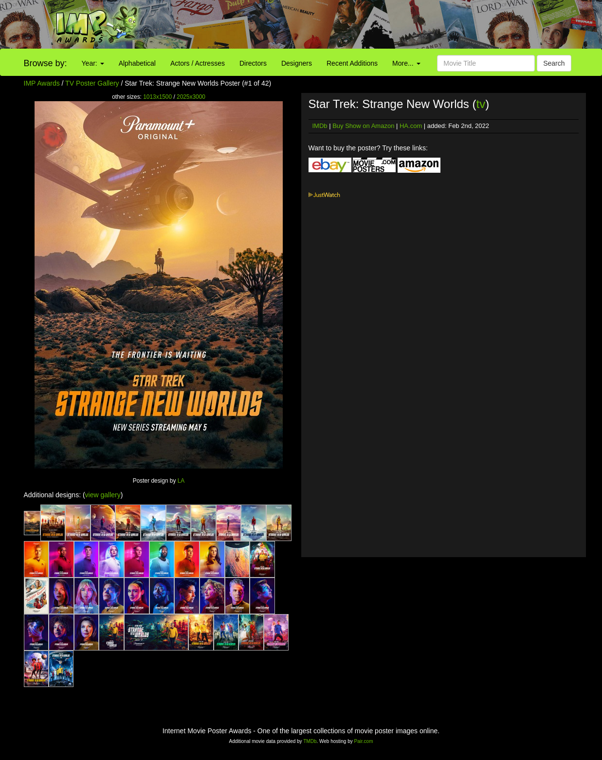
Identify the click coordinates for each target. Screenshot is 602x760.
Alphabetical (137, 63)
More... (406, 63)
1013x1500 (157, 96)
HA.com (411, 125)
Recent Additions (352, 63)
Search (554, 63)
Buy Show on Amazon (363, 125)
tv (481, 103)
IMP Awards (42, 83)
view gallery (103, 495)
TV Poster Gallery (92, 83)
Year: (93, 63)
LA (181, 480)
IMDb (320, 125)
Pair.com (363, 741)
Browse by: (45, 63)
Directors (253, 63)
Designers (296, 63)
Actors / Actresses (197, 63)
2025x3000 (191, 96)
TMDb (309, 741)
